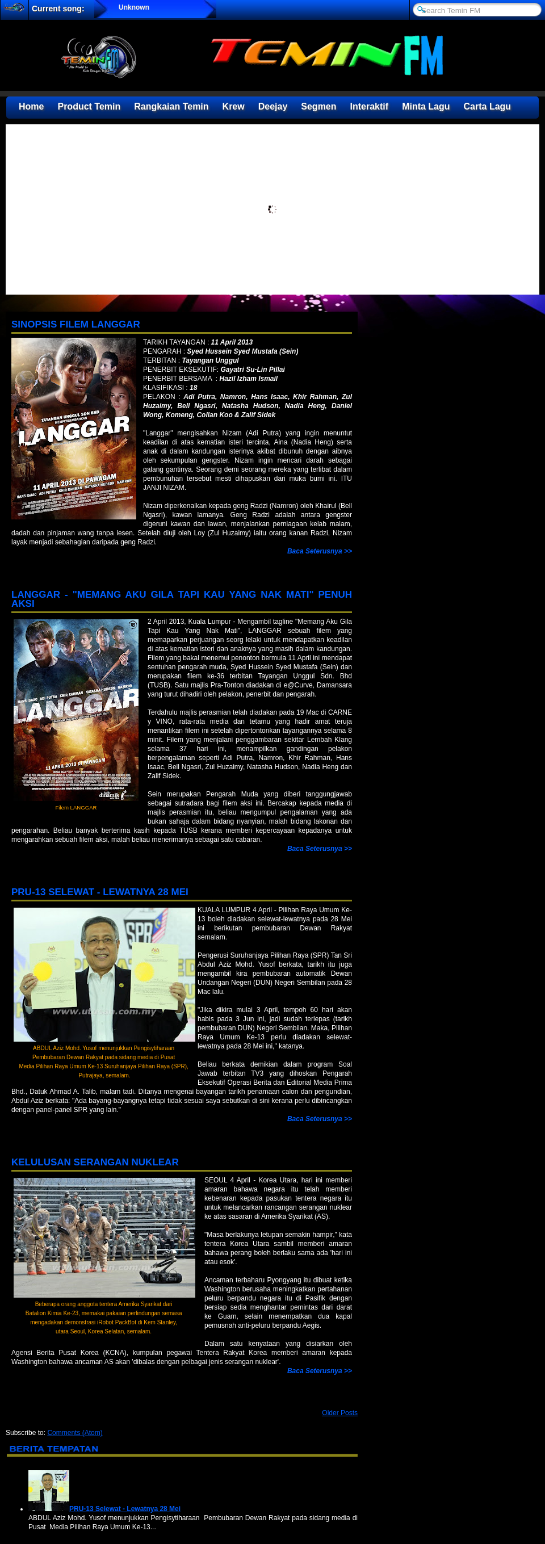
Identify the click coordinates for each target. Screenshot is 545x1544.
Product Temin (88, 106)
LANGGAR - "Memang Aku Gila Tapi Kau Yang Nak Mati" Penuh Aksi (181, 599)
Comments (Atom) (74, 1433)
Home (31, 106)
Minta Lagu (426, 106)
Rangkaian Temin (171, 106)
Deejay (273, 106)
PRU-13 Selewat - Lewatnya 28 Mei (99, 892)
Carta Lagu (488, 106)
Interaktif (369, 106)
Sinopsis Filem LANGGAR (75, 324)
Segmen (318, 106)
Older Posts (340, 1413)
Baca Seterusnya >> (319, 551)
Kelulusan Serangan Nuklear (95, 1162)
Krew (234, 106)
